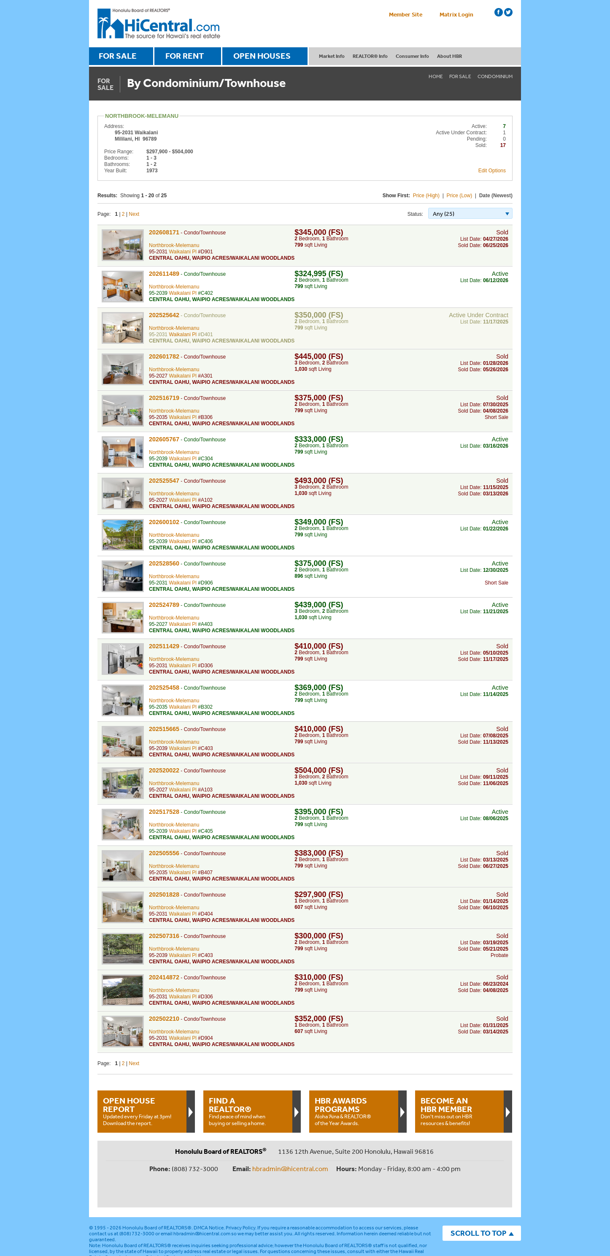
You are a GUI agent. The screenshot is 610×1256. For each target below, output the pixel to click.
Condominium (495, 76)
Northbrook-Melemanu (174, 245)
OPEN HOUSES (262, 56)
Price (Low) (459, 195)
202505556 (164, 853)
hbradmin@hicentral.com (290, 1168)
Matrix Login (456, 14)
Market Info (332, 56)
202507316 (164, 935)
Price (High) (426, 195)
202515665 (164, 729)
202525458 (164, 687)
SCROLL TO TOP (478, 1205)
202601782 (164, 356)
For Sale (460, 76)
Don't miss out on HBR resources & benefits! (459, 1111)
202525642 (164, 315)
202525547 (164, 480)
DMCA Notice (209, 1199)
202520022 (164, 770)
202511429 (164, 646)
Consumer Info (412, 56)
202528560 (164, 563)
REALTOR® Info (370, 56)
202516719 (164, 397)
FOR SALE (118, 56)
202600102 (164, 522)
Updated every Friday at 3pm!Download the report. (142, 1111)
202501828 (164, 894)
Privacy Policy (240, 1199)
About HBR (449, 56)
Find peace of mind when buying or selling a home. (247, 1111)
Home (436, 76)
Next (134, 214)
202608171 (164, 232)
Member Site (405, 14)
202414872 (164, 977)
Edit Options (492, 171)
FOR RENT (184, 56)
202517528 (164, 811)
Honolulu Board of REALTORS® (157, 1199)
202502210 (164, 1018)
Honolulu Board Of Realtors (158, 23)
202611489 (164, 273)
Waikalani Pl (183, 252)
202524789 (164, 604)
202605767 (164, 439)
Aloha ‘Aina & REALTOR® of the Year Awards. (353, 1111)
